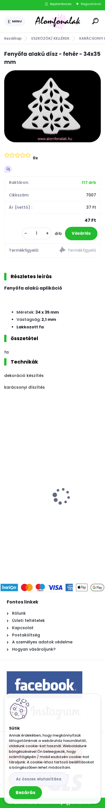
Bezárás (25, 792)
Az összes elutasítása (38, 779)
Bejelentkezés (61, 4)
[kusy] (36, 233)
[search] (95, 21)
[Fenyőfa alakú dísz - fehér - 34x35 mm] (52, 106)
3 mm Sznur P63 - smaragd (38, 493)
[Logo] (57, 21)
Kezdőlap (13, 38)
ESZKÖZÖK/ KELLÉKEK (50, 38)
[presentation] (8, 486)
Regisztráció (91, 4)
